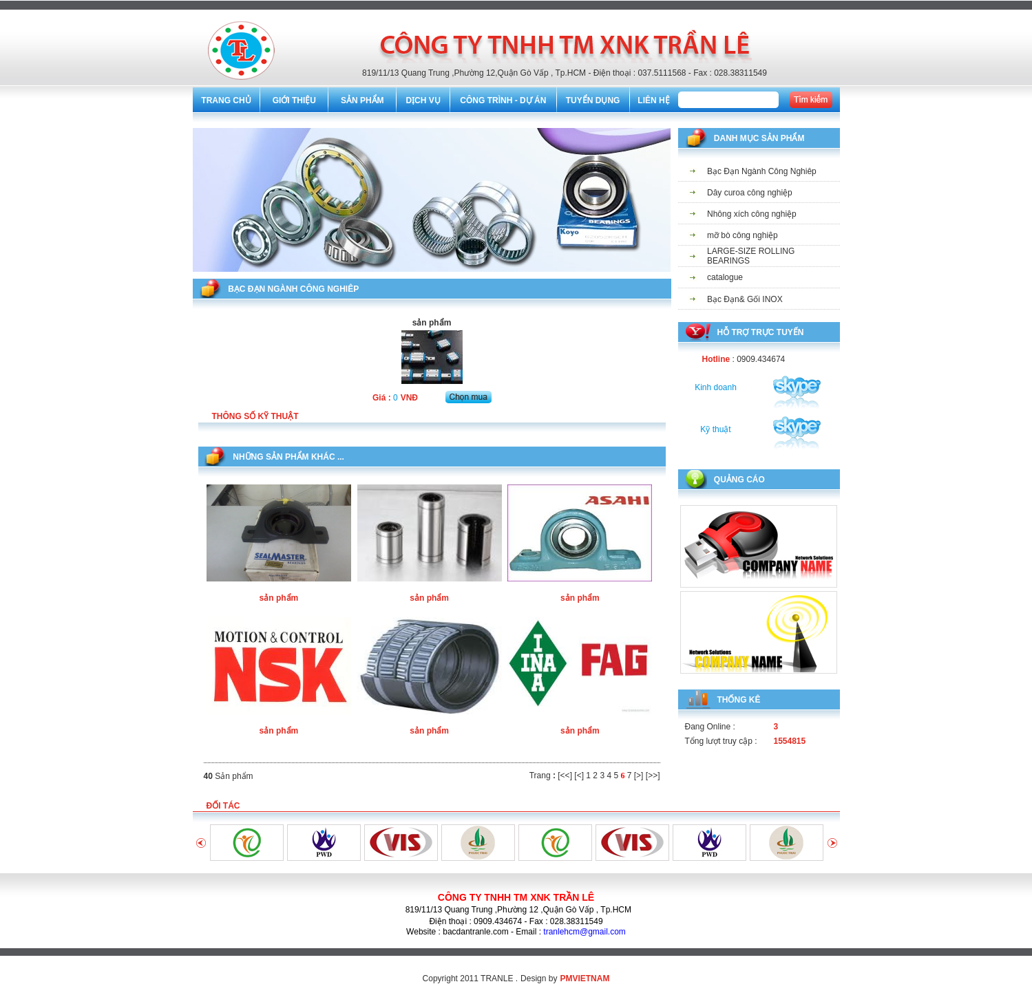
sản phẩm (279, 598)
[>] (639, 775)
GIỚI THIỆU (294, 100)
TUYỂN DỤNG (593, 100)
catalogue (725, 277)
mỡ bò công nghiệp (742, 235)
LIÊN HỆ (653, 100)
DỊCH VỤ (423, 100)
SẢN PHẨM (362, 100)
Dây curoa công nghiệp (749, 192)
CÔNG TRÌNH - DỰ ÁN (503, 100)
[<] (579, 775)
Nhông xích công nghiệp (752, 214)
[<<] (565, 775)
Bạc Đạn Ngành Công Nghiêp (762, 171)
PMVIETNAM (584, 978)
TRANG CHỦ (226, 100)
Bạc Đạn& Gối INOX (745, 299)
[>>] (653, 775)
